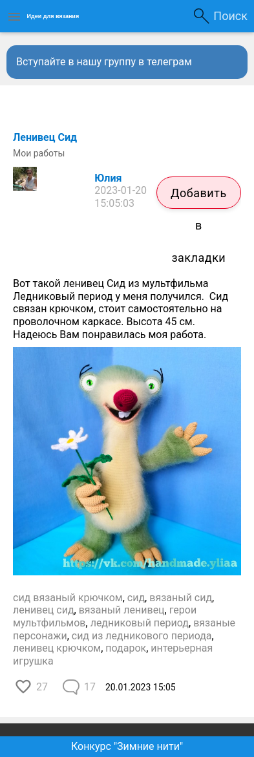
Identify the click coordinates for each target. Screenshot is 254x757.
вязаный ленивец (122, 610)
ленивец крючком (57, 648)
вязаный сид (180, 598)
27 (42, 687)
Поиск (230, 16)
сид (136, 598)
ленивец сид (43, 610)
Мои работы (39, 153)
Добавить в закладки (199, 197)
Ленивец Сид (45, 137)
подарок (125, 648)
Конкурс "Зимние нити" (127, 746)
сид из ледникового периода (142, 636)
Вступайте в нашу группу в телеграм (104, 62)
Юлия (108, 178)
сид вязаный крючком (68, 598)
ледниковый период (139, 623)
